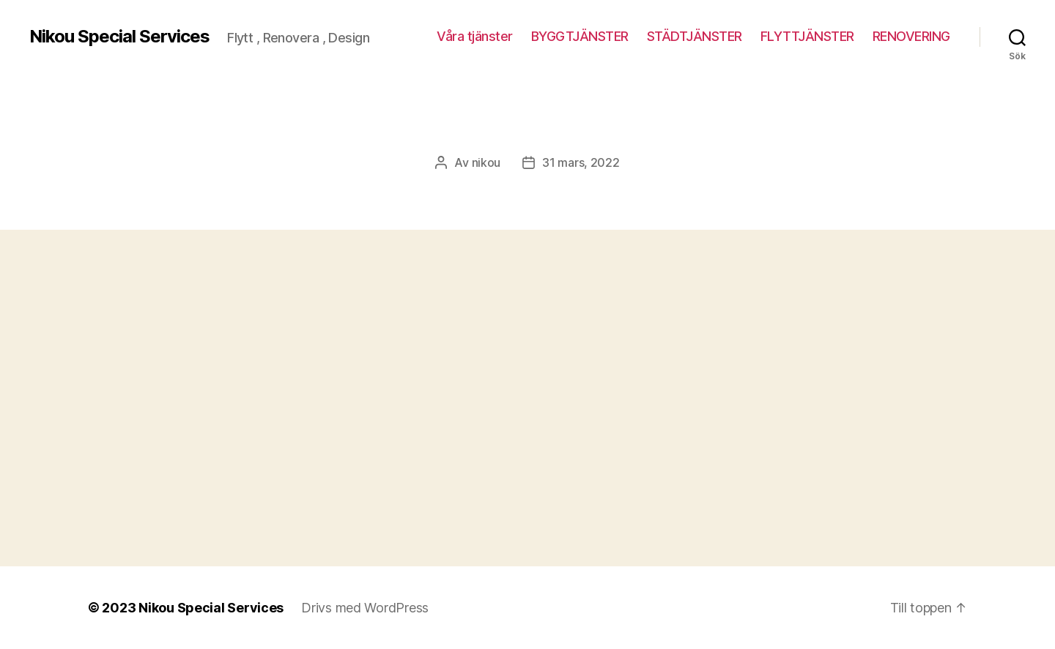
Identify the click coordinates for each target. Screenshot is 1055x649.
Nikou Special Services (119, 36)
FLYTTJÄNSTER (807, 36)
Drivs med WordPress (365, 607)
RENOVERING (911, 36)
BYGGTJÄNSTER (580, 36)
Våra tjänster (475, 36)
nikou (486, 162)
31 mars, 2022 (581, 162)
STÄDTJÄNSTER (694, 36)
